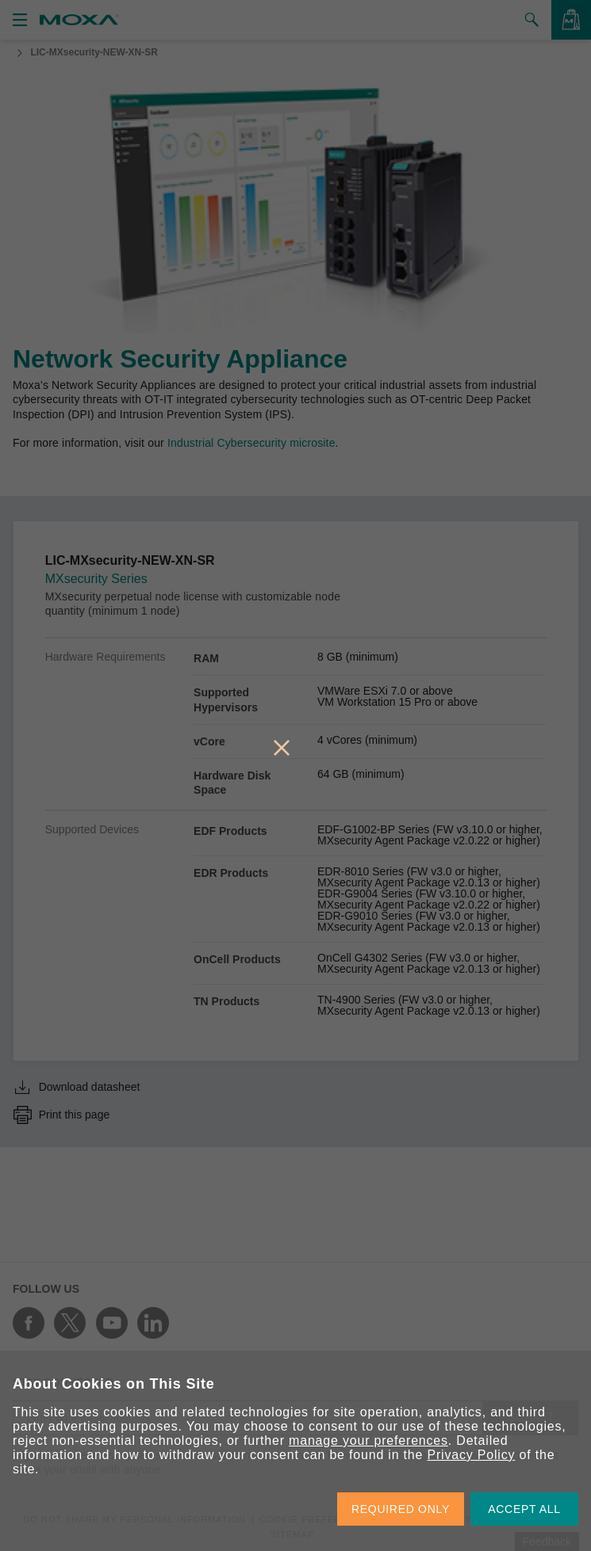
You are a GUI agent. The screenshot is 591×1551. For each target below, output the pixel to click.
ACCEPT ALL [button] (524, 1509)
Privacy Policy (472, 1454)
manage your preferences (368, 1440)
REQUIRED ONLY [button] (400, 1509)
